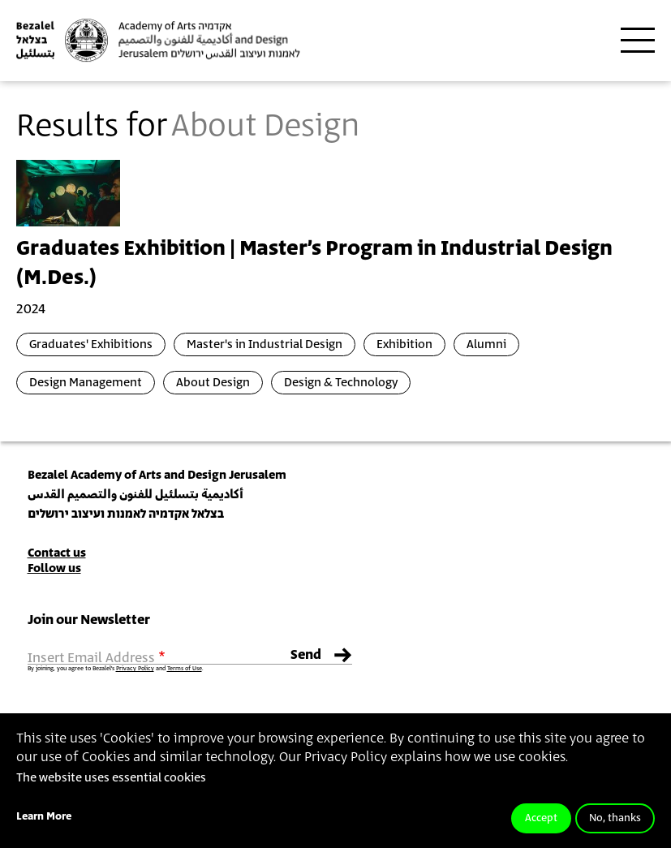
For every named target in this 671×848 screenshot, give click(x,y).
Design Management (85, 382)
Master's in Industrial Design (264, 344)
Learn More (43, 816)
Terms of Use (184, 669)
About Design (213, 382)
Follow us (54, 568)
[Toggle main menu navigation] (638, 41)
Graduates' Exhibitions (91, 344)
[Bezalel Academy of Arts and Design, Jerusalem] (158, 40)
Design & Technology (341, 382)
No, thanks (615, 818)
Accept (541, 818)
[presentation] (68, 192)
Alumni (486, 344)
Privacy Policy (135, 669)
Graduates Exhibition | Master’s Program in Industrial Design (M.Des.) (314, 264)
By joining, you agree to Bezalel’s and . (115, 669)
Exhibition (404, 344)
